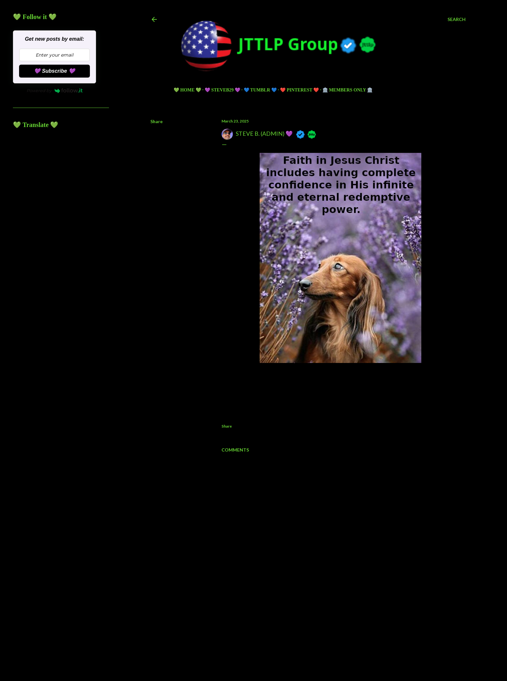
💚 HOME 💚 (187, 90)
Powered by (55, 90)
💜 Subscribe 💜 (54, 71)
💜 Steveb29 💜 (222, 90)
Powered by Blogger (308, 640)
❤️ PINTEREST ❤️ (299, 90)
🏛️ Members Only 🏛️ (347, 90)
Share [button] (156, 121)
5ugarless (324, 651)
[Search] (457, 19)
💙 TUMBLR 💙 (260, 90)
